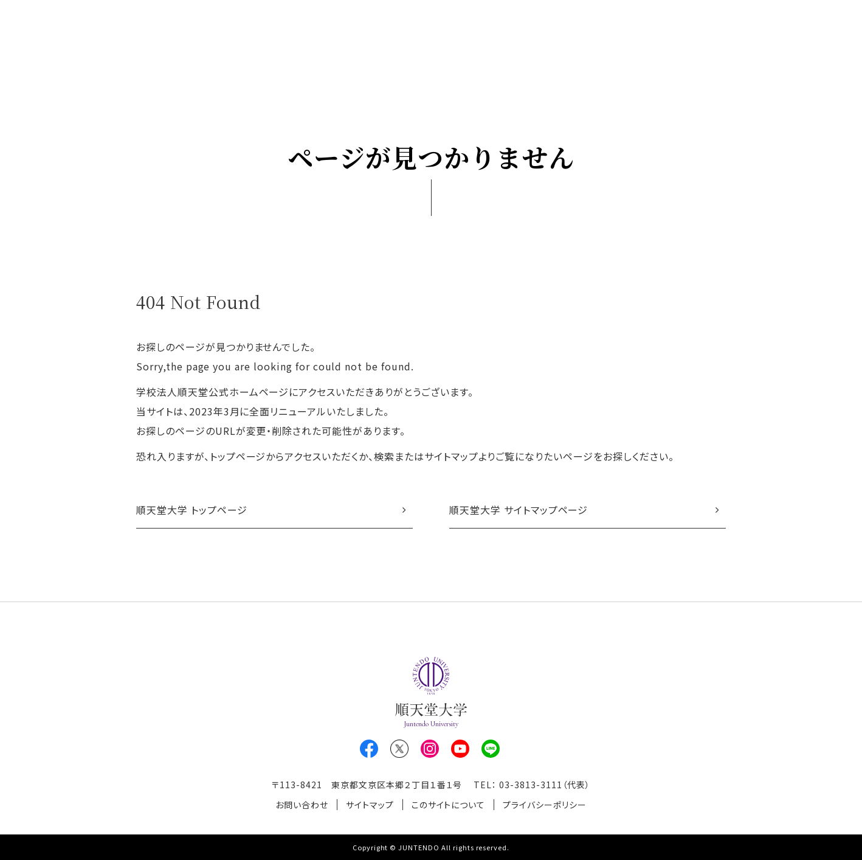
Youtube (460, 749)
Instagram (430, 749)
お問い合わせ (301, 804)
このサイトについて (449, 804)
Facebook (369, 749)
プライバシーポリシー (545, 804)
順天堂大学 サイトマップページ (518, 509)
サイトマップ (370, 804)
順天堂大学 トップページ (191, 509)
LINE (490, 749)
